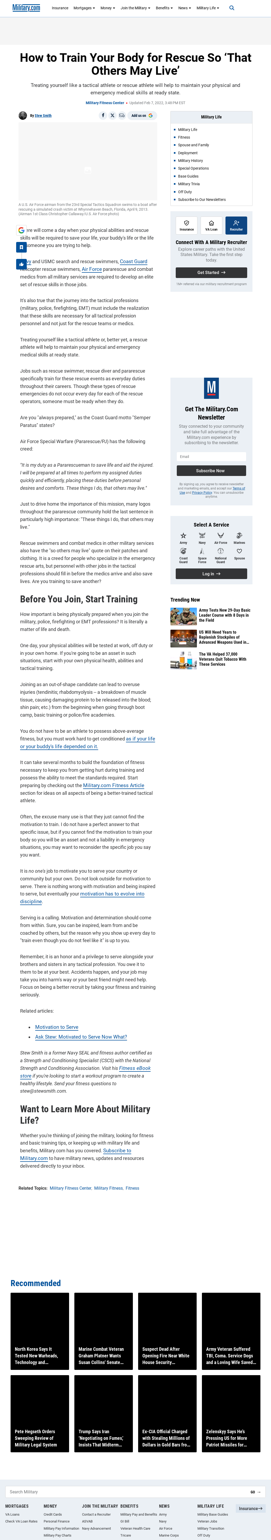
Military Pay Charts (57, 1535)
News (184, 8)
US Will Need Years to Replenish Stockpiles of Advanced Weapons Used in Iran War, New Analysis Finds (224, 637)
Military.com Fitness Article (110, 776)
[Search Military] (126, 1492)
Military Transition (210, 1528)
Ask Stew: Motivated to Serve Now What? (77, 1004)
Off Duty (203, 1535)
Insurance (60, 8)
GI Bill (124, 1521)
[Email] (122, 115)
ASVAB (87, 1521)
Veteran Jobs (207, 1521)
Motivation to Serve (54, 995)
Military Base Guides (212, 1514)
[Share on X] (112, 115)
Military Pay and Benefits (138, 1514)
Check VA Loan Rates (21, 1521)
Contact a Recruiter (96, 1514)
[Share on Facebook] (103, 115)
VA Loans (12, 1514)
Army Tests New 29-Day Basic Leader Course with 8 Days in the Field (224, 615)
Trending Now (185, 599)
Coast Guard (131, 260)
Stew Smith (43, 115)
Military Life (208, 8)
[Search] (227, 8)
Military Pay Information (61, 1528)
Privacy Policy (202, 493)
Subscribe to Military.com (109, 1118)
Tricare (125, 1535)
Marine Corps (169, 1535)
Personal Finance (57, 1521)
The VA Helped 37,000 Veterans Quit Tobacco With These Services (222, 659)
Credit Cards (53, 1514)
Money (108, 8)
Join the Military (136, 8)
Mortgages (84, 8)
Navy (24, 260)
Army (163, 1514)
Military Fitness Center (105, 103)
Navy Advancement (96, 1528)
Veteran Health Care (135, 1528)
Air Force (89, 267)
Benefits (164, 8)
